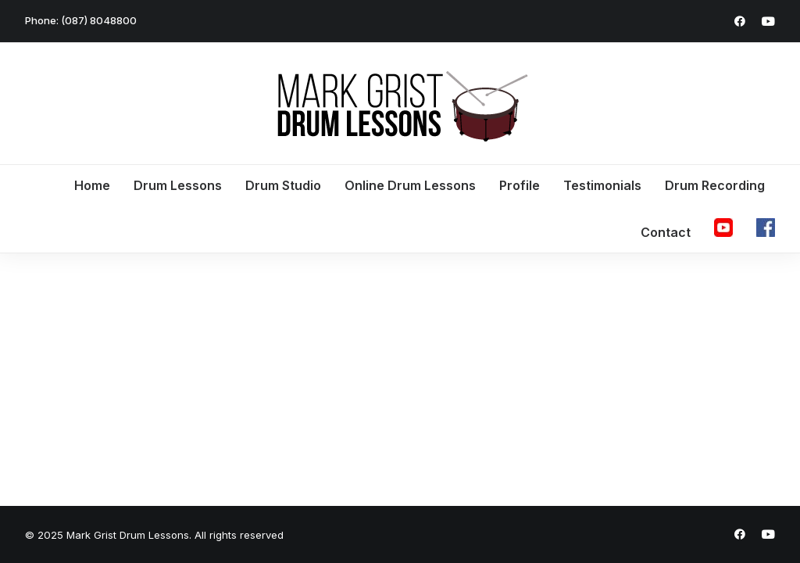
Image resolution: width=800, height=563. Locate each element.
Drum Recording (715, 185)
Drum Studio (283, 185)
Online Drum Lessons (410, 185)
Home (92, 185)
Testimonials (602, 185)
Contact (666, 232)
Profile (519, 185)
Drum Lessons (178, 185)
